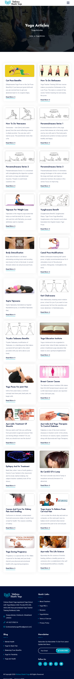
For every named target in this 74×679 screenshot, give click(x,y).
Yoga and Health (9, 659)
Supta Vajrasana (13, 301)
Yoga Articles (43, 614)
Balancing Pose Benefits (12, 650)
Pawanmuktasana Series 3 (52, 167)
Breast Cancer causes (50, 381)
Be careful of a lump (50, 472)
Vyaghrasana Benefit (50, 210)
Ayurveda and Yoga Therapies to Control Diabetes (54, 425)
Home (31, 36)
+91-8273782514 (10, 622)
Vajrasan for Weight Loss (17, 210)
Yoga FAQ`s (42, 606)
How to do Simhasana (51, 80)
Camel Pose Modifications (52, 253)
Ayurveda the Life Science (52, 552)
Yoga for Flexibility (10, 654)
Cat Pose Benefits (13, 80)
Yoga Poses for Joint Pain (17, 387)
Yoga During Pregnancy (16, 552)
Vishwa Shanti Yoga (23, 674)
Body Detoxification (14, 253)
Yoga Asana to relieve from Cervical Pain (53, 510)
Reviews (41, 610)
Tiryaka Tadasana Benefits (17, 338)
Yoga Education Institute (51, 338)
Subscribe (63, 651)
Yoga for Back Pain (10, 646)
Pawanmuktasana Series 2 (17, 167)
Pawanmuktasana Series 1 (52, 124)
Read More (10, 97)
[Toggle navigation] (69, 3)
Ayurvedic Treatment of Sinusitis (16, 425)
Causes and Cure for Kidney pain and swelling (18, 510)
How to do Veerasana (16, 124)
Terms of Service (44, 619)
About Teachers (44, 601)
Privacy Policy (43, 623)
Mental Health (8, 642)
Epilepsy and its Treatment (17, 466)
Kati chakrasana (48, 296)
